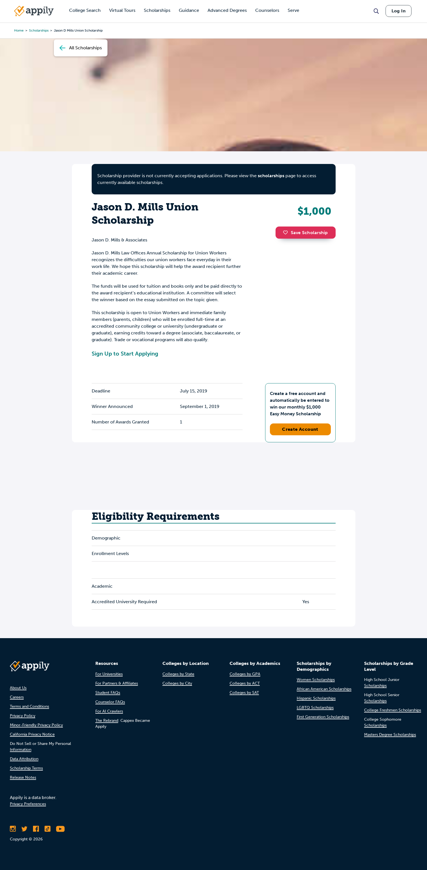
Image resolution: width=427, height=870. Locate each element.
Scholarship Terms (26, 768)
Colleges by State (178, 674)
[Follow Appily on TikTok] (47, 829)
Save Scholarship (305, 232)
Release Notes (23, 777)
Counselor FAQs (110, 702)
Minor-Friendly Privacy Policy (36, 725)
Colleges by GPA (245, 674)
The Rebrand (106, 720)
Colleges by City (177, 683)
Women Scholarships (316, 679)
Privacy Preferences (28, 804)
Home (19, 30)
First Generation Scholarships (323, 716)
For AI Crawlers (109, 711)
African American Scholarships (324, 689)
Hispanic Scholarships (316, 698)
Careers (17, 697)
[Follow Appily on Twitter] (24, 829)
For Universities (109, 674)
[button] (286, 232)
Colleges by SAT (244, 692)
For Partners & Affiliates (116, 683)
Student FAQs (107, 692)
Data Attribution (24, 758)
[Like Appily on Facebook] (36, 829)
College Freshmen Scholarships (392, 710)
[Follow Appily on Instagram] (13, 829)
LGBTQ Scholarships (315, 707)
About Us (18, 687)
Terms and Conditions (29, 706)
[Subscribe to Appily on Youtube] (60, 829)
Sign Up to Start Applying (125, 353)
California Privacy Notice (32, 734)
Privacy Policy (22, 715)
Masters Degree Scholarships (390, 734)
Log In (398, 11)
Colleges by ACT (245, 683)
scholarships (39, 30)
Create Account (300, 429)
